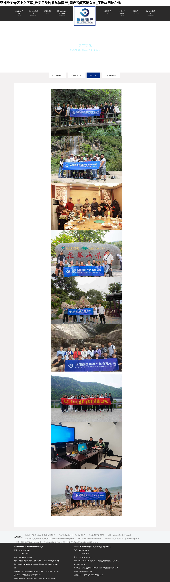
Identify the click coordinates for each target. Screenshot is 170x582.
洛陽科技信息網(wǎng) (33, 535)
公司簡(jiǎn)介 (57, 75)
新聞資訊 (42, 578)
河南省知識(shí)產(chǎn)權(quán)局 (37, 539)
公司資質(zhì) (76, 75)
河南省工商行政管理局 (96, 535)
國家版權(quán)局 (133, 539)
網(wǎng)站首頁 (19, 578)
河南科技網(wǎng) (65, 535)
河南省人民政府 (79, 535)
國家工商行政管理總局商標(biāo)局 (89, 539)
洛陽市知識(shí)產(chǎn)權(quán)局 (119, 535)
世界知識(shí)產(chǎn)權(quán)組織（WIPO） (84, 542)
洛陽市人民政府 (49, 535)
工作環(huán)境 (111, 75)
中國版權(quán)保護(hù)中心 (114, 539)
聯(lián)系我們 (52, 578)
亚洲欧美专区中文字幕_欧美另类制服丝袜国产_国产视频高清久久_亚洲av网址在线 (60, 3)
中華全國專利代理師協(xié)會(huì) (27, 542)
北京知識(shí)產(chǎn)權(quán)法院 (54, 542)
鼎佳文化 (97, 50)
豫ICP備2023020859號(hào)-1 (93, 575)
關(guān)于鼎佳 (87, 50)
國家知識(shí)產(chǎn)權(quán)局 (63, 539)
